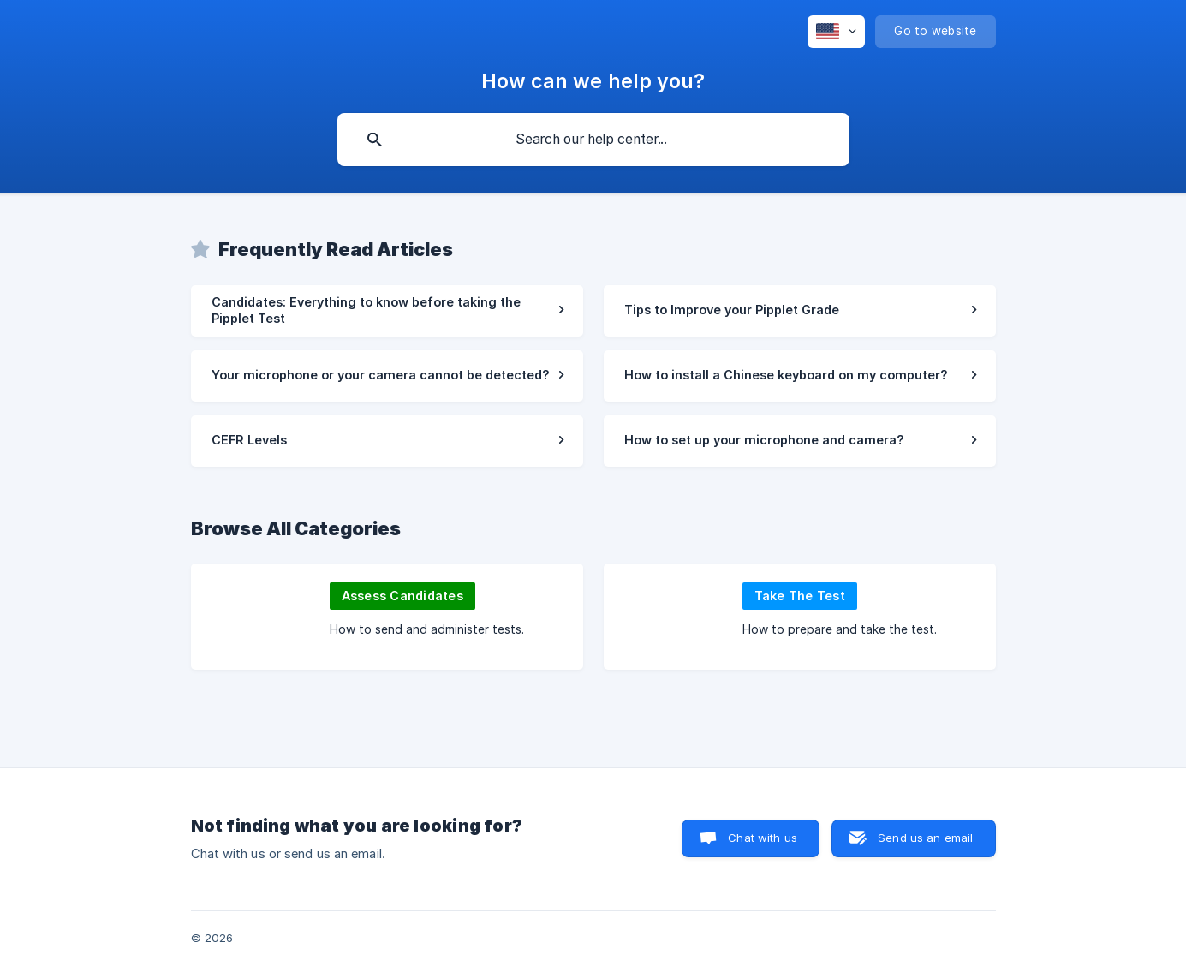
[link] (387, 311)
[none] (836, 31)
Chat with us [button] (762, 837)
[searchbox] (593, 139)
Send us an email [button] (925, 837)
